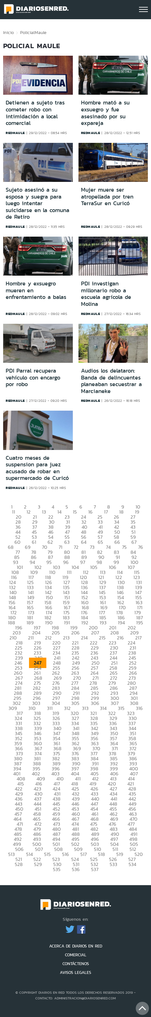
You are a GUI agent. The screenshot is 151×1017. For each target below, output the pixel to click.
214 (84, 637)
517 (83, 854)
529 (38, 864)
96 (66, 562)
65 (100, 542)
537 (94, 869)
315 (121, 708)
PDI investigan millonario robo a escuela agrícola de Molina (106, 293)
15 (75, 511)
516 (65, 854)
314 (103, 708)
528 (19, 864)
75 (124, 547)
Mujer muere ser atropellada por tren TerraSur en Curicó (107, 196)
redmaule (15, 132)
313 (85, 708)
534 (132, 864)
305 (75, 703)
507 (39, 849)
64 (83, 542)
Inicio (8, 32)
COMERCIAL (75, 955)
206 (75, 632)
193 (103, 622)
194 (121, 622)
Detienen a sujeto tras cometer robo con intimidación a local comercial (35, 112)
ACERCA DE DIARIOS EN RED (75, 946)
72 (76, 547)
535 (57, 869)
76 (140, 547)
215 (102, 637)
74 (108, 547)
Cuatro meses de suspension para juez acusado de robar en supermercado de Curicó (37, 468)
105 (93, 567)
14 (59, 511)
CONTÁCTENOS (75, 964)
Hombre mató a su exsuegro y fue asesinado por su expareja (105, 112)
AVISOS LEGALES (75, 972)
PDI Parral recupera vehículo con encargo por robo (33, 377)
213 (66, 637)
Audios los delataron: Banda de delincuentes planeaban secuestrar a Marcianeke (111, 381)
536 (76, 869)
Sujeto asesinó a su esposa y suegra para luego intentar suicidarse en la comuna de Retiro (37, 203)
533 (113, 864)
